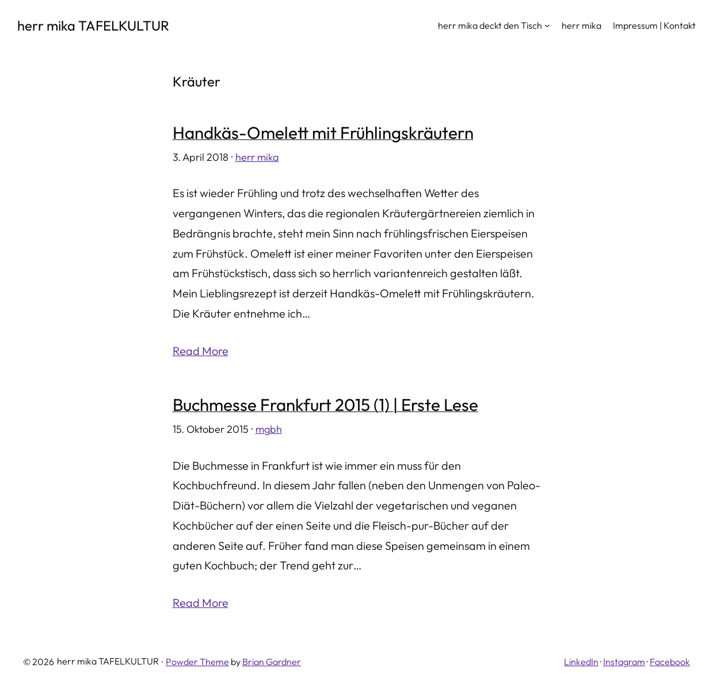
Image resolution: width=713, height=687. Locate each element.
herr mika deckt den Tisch (490, 25)
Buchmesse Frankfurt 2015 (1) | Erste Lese (325, 404)
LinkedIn (581, 661)
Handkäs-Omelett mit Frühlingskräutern (323, 132)
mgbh (269, 429)
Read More (200, 351)
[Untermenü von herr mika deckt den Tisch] (547, 25)
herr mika (257, 157)
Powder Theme (197, 661)
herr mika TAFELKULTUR (93, 25)
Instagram (624, 661)
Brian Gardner (271, 661)
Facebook (670, 661)
